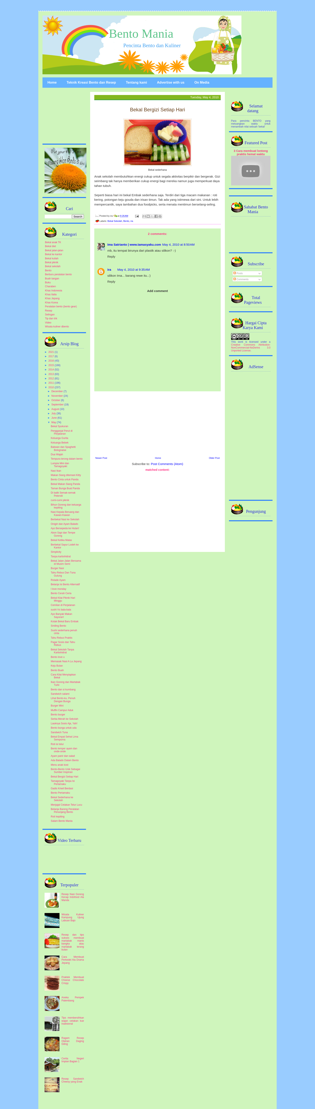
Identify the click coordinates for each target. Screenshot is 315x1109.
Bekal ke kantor (53, 254)
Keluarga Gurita (59, 438)
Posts (238, 273)
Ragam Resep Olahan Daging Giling (73, 1041)
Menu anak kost (59, 764)
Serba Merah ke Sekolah (64, 718)
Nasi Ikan (56, 470)
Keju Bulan (57, 665)
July (54, 413)
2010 (51, 387)
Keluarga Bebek (59, 442)
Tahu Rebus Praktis (61, 637)
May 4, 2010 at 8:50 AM (178, 244)
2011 (51, 382)
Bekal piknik (51, 262)
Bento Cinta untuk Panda (64, 479)
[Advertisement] (157, 423)
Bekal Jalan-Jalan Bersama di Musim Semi (66, 562)
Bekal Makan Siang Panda (65, 484)
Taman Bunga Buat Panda (65, 488)
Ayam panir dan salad (63, 756)
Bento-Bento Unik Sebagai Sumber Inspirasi (65, 771)
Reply (111, 256)
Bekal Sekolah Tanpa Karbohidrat (62, 651)
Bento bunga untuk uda (63, 727)
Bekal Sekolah (115, 221)
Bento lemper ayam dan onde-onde (64, 750)
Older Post (214, 458)
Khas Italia (51, 294)
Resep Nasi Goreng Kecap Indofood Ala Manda (73, 897)
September (57, 404)
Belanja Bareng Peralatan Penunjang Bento (65, 810)
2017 (51, 356)
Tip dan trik (51, 318)
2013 (51, 374)
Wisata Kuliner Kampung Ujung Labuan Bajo (73, 917)
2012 (51, 378)
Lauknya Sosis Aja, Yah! (64, 723)
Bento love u (58, 657)
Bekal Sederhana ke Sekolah (62, 799)
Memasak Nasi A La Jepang (66, 661)
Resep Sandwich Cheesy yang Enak (73, 1080)
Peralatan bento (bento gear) (61, 306)
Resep (48, 310)
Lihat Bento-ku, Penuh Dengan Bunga (63, 700)
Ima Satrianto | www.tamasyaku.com (134, 244)
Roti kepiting (57, 816)
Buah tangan (52, 278)
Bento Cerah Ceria (61, 593)
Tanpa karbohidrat (61, 556)
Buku (48, 282)
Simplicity (56, 551)
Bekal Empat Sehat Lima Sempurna (64, 738)
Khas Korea (51, 302)
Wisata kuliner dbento (57, 326)
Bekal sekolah (53, 266)
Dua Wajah (57, 454)
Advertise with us (170, 82)
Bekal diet (50, 246)
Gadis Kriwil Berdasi (62, 788)
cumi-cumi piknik (60, 500)
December (57, 391)
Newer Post (101, 458)
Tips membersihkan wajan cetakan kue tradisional (73, 1020)
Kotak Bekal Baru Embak (64, 621)
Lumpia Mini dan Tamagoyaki (60, 465)
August (55, 409)
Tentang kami (136, 82)
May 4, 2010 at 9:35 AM (133, 269)
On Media (201, 82)
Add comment (157, 291)
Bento (126, 221)
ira (132, 221)
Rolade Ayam (58, 580)
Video (48, 322)
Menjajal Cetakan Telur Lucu (66, 804)
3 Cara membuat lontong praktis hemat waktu (251, 152)
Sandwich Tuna (59, 732)
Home (52, 82)
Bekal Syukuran (59, 426)
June (54, 417)
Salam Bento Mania (62, 820)
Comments (240, 279)
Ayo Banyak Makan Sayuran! (61, 615)
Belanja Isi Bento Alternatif (65, 584)
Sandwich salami (60, 693)
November (57, 395)
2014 (51, 369)
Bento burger (58, 714)
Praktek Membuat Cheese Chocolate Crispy (73, 980)
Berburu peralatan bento (58, 274)
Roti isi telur (57, 744)
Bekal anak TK (53, 242)
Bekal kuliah (51, 258)
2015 (51, 365)
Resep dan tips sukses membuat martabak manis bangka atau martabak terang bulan (73, 942)
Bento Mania (141, 33)
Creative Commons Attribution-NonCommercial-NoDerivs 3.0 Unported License (250, 347)
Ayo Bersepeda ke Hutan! (65, 528)
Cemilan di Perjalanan (63, 605)
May (54, 422)
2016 (51, 360)
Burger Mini (57, 705)
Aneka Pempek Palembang (73, 999)
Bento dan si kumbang (63, 689)
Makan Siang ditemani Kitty (66, 475)
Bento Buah (57, 670)
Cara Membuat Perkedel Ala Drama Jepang (73, 959)
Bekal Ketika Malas (61, 540)
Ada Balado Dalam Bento (65, 760)
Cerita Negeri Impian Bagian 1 (73, 1060)
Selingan (50, 314)
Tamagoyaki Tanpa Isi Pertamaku (63, 782)
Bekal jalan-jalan (54, 250)
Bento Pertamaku (60, 792)
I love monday (58, 589)
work (240, 341)
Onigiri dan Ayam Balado (64, 524)
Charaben (50, 286)
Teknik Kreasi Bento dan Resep (91, 82)
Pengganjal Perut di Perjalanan (62, 432)
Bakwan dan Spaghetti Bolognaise (63, 448)
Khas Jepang (52, 298)
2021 (51, 352)
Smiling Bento (58, 625)
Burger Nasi (57, 568)
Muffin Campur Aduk (62, 710)
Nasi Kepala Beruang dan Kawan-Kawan (65, 513)
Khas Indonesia (53, 290)
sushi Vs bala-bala (61, 609)
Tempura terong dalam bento (66, 458)
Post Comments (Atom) (167, 464)
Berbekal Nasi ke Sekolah (65, 519)
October (56, 400)
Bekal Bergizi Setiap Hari (64, 776)
